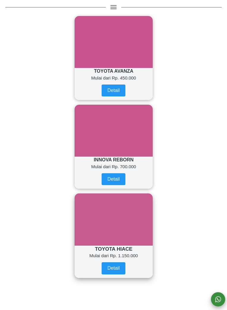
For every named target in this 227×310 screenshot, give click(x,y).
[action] (218, 299)
